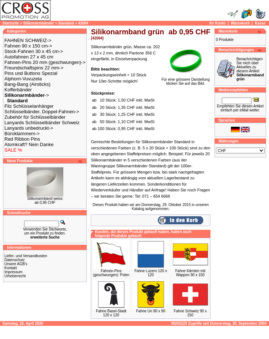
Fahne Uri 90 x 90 (150, 311)
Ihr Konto (217, 23)
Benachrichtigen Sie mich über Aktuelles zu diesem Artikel (250, 69)
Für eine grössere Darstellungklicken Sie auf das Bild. (185, 79)
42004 (83, 23)
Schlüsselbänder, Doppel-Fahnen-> (41, 111)
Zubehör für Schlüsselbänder (35, 117)
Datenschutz (14, 260)
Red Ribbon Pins (22, 139)
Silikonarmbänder (38, 23)
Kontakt (10, 268)
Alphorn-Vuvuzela (23, 78)
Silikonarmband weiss (45, 199)
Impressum (13, 272)
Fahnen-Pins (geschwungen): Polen (111, 273)
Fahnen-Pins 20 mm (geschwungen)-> (44, 62)
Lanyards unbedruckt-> (28, 128)
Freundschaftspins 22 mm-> (33, 68)
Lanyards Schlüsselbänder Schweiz (41, 122)
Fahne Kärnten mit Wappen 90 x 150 (190, 273)
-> (26, 95)
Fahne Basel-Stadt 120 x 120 (111, 313)
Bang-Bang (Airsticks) (27, 84)
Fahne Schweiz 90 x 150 (190, 313)
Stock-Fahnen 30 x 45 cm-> (33, 51)
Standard (66, 23)
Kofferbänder (18, 89)
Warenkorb (240, 23)
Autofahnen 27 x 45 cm (28, 57)
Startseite (11, 23)
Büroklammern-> (22, 133)
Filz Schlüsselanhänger (28, 106)
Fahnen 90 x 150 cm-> (28, 46)
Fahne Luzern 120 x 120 (150, 273)
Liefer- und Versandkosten (25, 256)
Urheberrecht (15, 276)
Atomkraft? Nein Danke (28, 144)
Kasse (260, 23)
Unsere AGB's (15, 264)
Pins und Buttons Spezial (30, 73)
